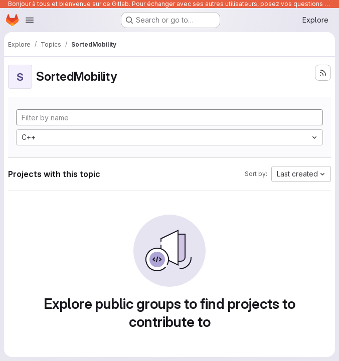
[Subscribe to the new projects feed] (323, 73)
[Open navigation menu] (30, 20)
